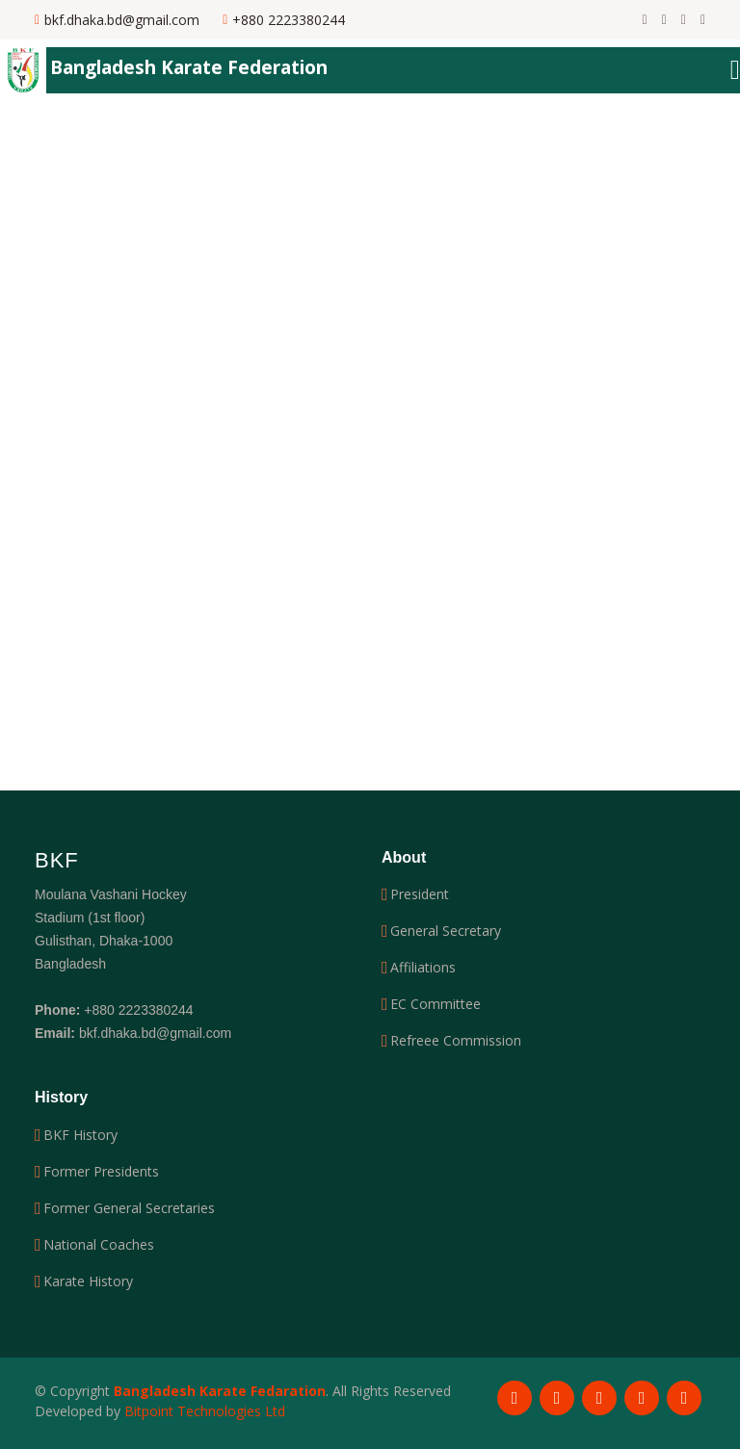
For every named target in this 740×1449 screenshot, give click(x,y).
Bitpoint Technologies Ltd (204, 1411)
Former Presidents (101, 1171)
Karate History (88, 1281)
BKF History (80, 1135)
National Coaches (98, 1245)
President (419, 894)
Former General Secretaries (129, 1208)
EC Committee (435, 1004)
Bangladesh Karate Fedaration (220, 1391)
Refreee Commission (455, 1041)
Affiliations (423, 967)
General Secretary (445, 931)
